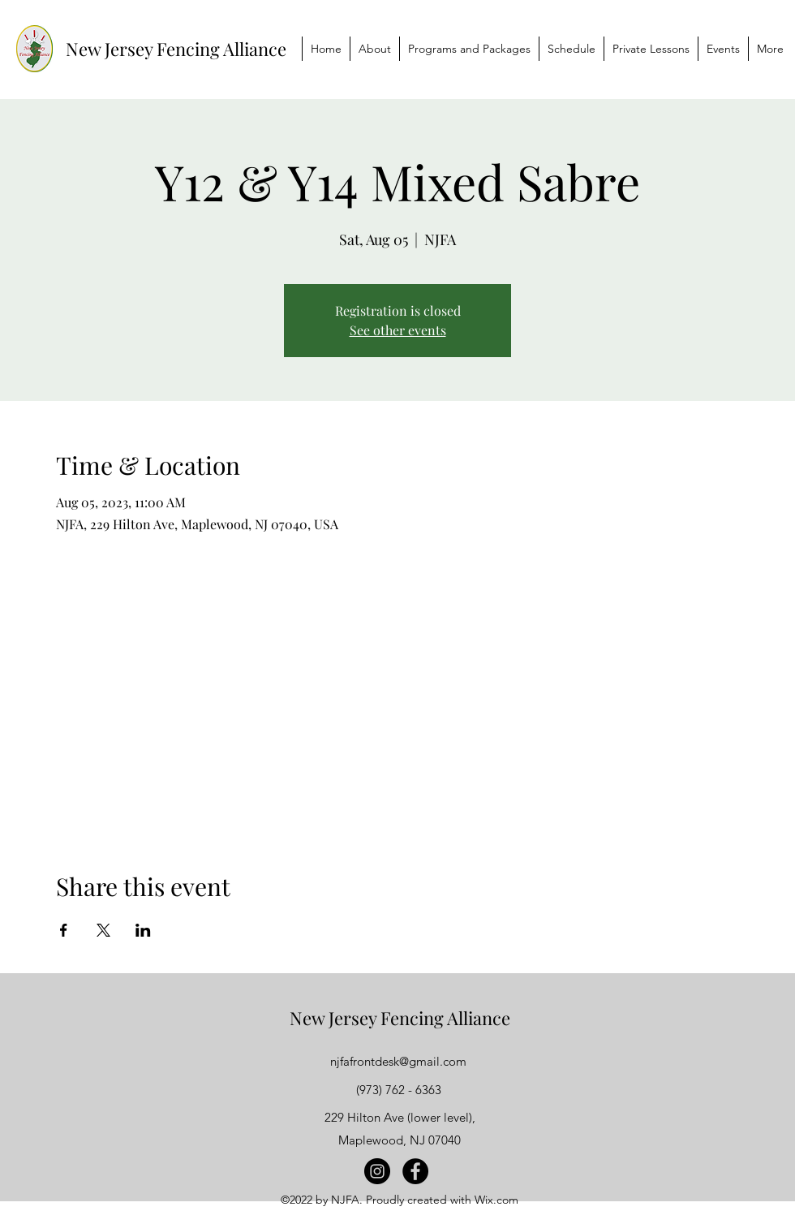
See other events (398, 329)
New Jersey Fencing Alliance (176, 49)
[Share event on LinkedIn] (143, 930)
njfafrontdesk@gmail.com (398, 1061)
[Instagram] (377, 1171)
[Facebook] (415, 1171)
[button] (469, 49)
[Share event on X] (103, 930)
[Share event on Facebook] (63, 930)
